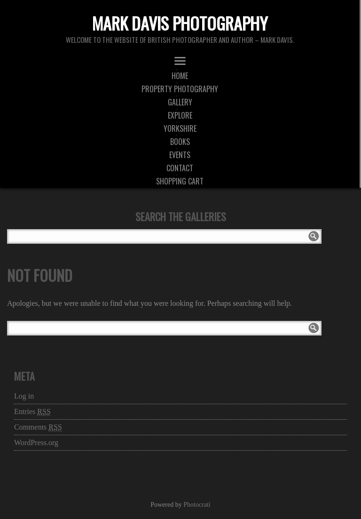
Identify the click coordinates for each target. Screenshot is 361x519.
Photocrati (197, 504)
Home (180, 76)
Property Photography (179, 89)
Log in (24, 396)
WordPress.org (36, 443)
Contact (179, 168)
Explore (180, 115)
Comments (38, 427)
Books (180, 141)
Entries (32, 411)
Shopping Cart (180, 181)
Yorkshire (180, 128)
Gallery (180, 102)
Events (179, 155)
